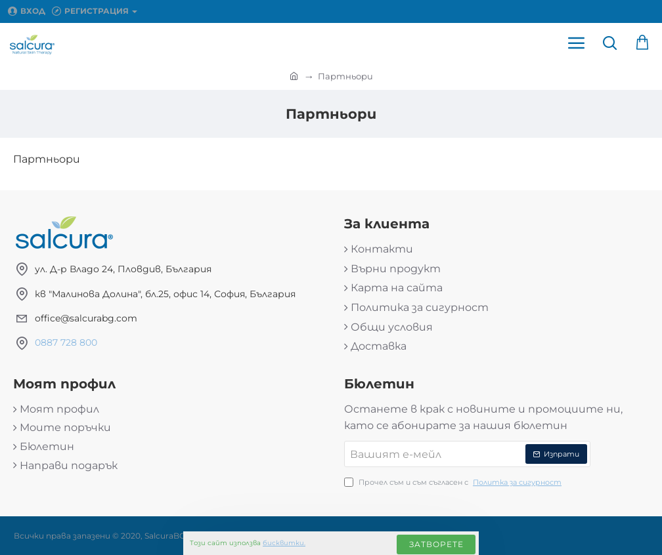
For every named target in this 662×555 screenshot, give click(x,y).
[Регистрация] (95, 11)
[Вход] (27, 11)
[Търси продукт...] (609, 42)
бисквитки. (284, 543)
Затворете (436, 544)
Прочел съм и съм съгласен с (454, 483)
